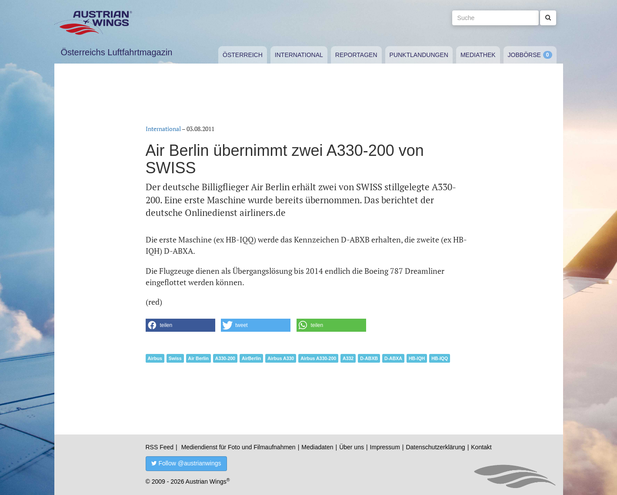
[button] (180, 325)
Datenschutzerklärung (435, 447)
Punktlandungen (419, 54)
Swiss (175, 358)
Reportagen (356, 54)
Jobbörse (524, 54)
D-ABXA (393, 358)
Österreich (243, 54)
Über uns (351, 447)
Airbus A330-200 (318, 358)
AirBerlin (251, 358)
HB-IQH (417, 358)
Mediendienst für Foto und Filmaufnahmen (238, 447)
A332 (348, 358)
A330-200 (225, 358)
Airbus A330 (280, 358)
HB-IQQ (439, 358)
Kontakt (481, 447)
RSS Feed (160, 447)
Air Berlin (198, 358)
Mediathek (478, 54)
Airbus (155, 358)
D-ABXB (369, 358)
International (299, 54)
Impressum (385, 447)
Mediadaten (317, 447)
